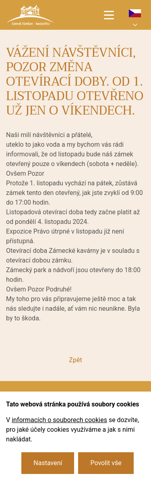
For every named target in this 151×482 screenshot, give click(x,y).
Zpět (75, 360)
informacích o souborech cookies (59, 420)
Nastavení (47, 463)
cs (135, 13)
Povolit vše (105, 463)
